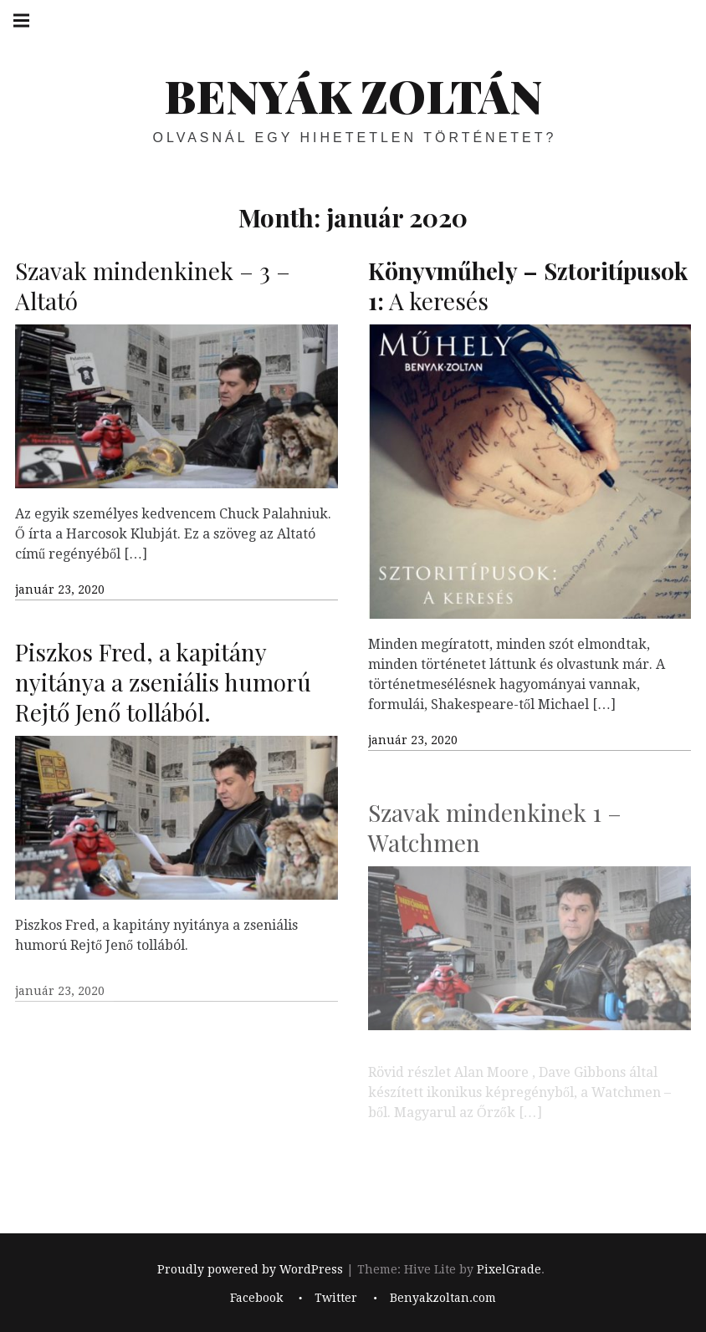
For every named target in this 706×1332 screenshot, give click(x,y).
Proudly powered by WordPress (250, 1269)
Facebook (256, 1297)
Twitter (336, 1297)
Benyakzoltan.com (443, 1297)
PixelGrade (509, 1269)
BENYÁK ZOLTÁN (353, 95)
